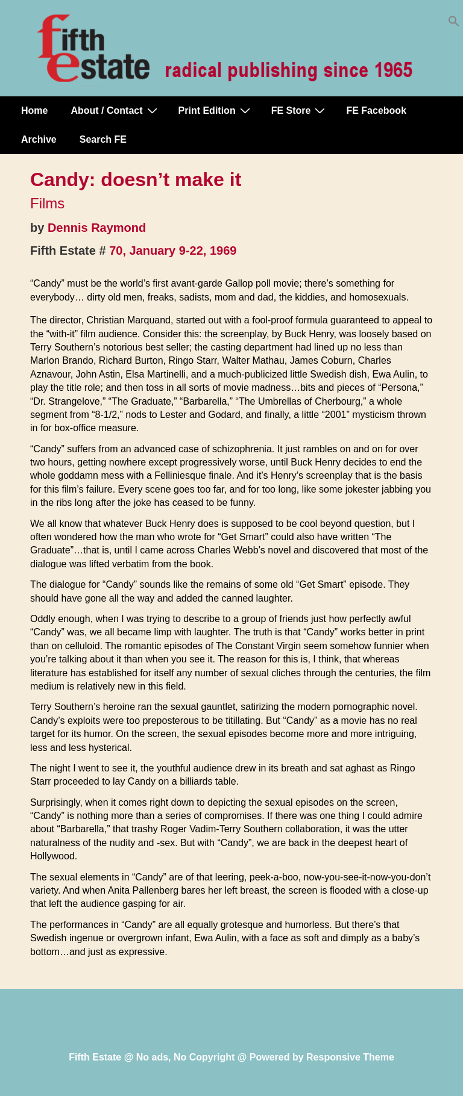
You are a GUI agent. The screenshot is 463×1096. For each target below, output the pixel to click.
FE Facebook (376, 110)
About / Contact (115, 110)
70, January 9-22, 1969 (172, 250)
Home (34, 110)
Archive (39, 139)
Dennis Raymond (97, 227)
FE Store (300, 110)
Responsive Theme (350, 1057)
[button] (454, 24)
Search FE (103, 139)
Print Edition (215, 110)
